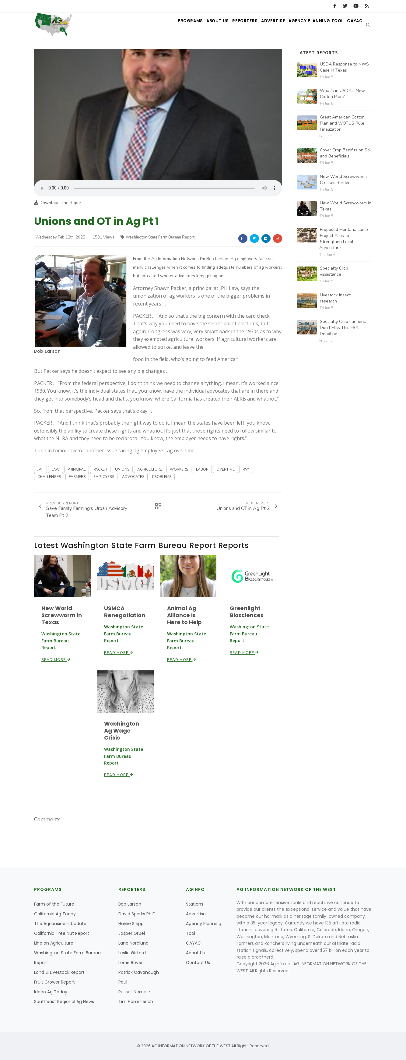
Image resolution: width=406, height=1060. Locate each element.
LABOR (202, 469)
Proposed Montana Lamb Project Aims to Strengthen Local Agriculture (343, 239)
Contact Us (198, 962)
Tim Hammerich (135, 1001)
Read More (56, 659)
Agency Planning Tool (310, 24)
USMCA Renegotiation (124, 611)
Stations (194, 904)
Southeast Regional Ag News (64, 1001)
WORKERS (179, 469)
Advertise (264, 24)
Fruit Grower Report (54, 982)
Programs (169, 24)
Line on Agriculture (53, 943)
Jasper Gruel (131, 933)
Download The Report (58, 203)
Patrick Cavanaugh (138, 972)
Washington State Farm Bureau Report (157, 237)
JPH (40, 469)
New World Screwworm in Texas (61, 615)
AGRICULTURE (149, 469)
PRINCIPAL (77, 469)
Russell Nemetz (134, 992)
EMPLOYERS (103, 476)
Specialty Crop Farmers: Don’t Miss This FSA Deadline (343, 328)
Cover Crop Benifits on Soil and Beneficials (346, 153)
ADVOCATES (133, 476)
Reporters (231, 24)
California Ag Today (55, 914)
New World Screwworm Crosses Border (343, 180)
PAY (246, 469)
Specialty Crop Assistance (334, 271)
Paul (122, 982)
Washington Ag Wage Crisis (121, 730)
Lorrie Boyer (130, 962)
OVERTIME (225, 469)
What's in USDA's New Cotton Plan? (342, 94)
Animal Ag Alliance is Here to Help (184, 615)
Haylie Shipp (131, 923)
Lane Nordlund (133, 943)
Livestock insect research (335, 298)
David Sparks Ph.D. (137, 914)
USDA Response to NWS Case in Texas (344, 67)
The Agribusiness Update (60, 923)
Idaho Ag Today (50, 992)
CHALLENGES (49, 476)
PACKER (100, 469)
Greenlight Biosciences (247, 611)
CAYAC (352, 24)
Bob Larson (47, 351)
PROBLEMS (161, 476)
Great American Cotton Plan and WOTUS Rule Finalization (342, 123)
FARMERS (77, 476)
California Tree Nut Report (61, 933)
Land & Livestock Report (59, 972)
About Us (200, 24)
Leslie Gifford (132, 953)
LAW (55, 469)
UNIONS (122, 469)
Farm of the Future (54, 904)
